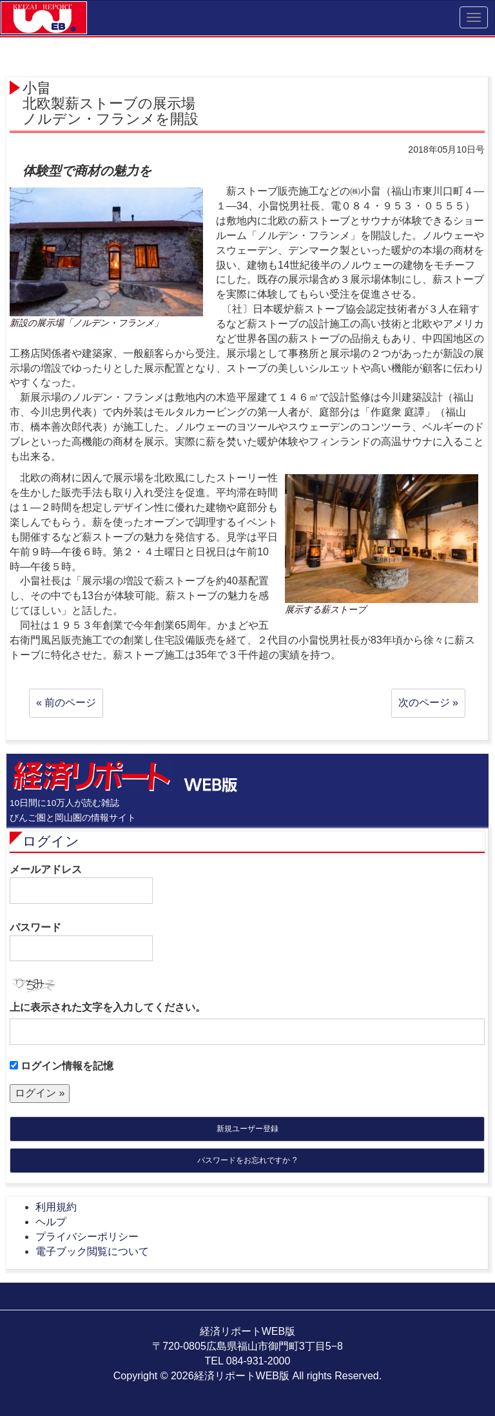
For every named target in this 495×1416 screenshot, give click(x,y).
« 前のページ (66, 702)
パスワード (81, 942)
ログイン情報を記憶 (61, 1065)
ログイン (51, 841)
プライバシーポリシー (87, 1236)
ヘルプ (50, 1221)
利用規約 (56, 1206)
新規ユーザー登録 (247, 1128)
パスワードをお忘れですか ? (246, 1160)
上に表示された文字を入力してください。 (108, 1007)
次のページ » (428, 702)
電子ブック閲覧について (92, 1251)
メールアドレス (81, 884)
